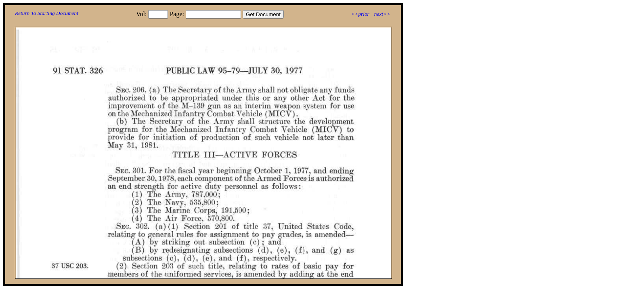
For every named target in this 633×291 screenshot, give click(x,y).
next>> (382, 14)
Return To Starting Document (46, 13)
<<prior (360, 14)
